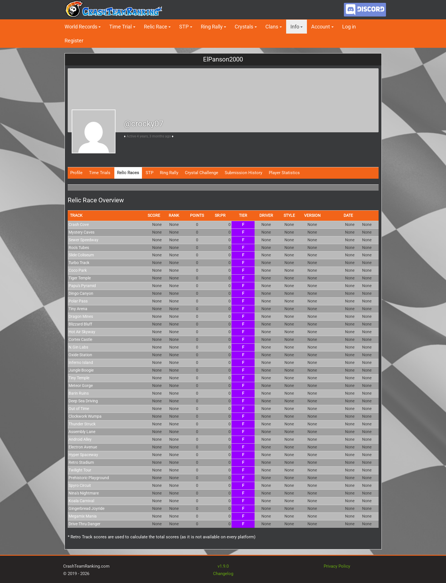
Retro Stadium (81, 462)
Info (294, 27)
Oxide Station (80, 355)
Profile (76, 172)
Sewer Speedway (83, 240)
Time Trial (120, 27)
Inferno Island (81, 362)
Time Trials (99, 172)
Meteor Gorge (81, 385)
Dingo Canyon (81, 293)
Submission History (243, 172)
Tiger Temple (80, 278)
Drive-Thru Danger (84, 524)
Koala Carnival (81, 500)
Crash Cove (79, 224)
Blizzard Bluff (80, 324)
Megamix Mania (83, 516)
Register (74, 41)
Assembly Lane (82, 431)
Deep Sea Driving (83, 401)
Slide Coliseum (81, 255)
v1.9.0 (223, 566)
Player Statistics (284, 172)
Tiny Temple (79, 378)
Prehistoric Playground (89, 477)
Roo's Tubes (79, 247)
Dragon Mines (81, 316)
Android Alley (80, 439)
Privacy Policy (337, 566)
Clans (271, 27)
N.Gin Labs (78, 347)
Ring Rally (212, 27)
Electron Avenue (83, 447)
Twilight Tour (80, 470)
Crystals (244, 27)
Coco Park (78, 270)
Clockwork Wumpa (85, 416)
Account (320, 27)
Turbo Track (79, 262)
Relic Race (155, 27)
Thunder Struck (82, 424)
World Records (81, 27)
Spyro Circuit (80, 485)
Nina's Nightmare (84, 493)
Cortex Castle (80, 339)
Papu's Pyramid (82, 285)
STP (184, 27)
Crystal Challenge (201, 172)
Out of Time (79, 408)
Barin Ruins (79, 393)
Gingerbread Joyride (86, 508)
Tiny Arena (78, 308)
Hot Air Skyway (82, 331)
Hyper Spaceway (83, 454)
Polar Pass (78, 301)
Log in (349, 27)
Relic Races (128, 172)
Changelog (223, 573)
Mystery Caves (81, 232)
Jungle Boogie (81, 370)
